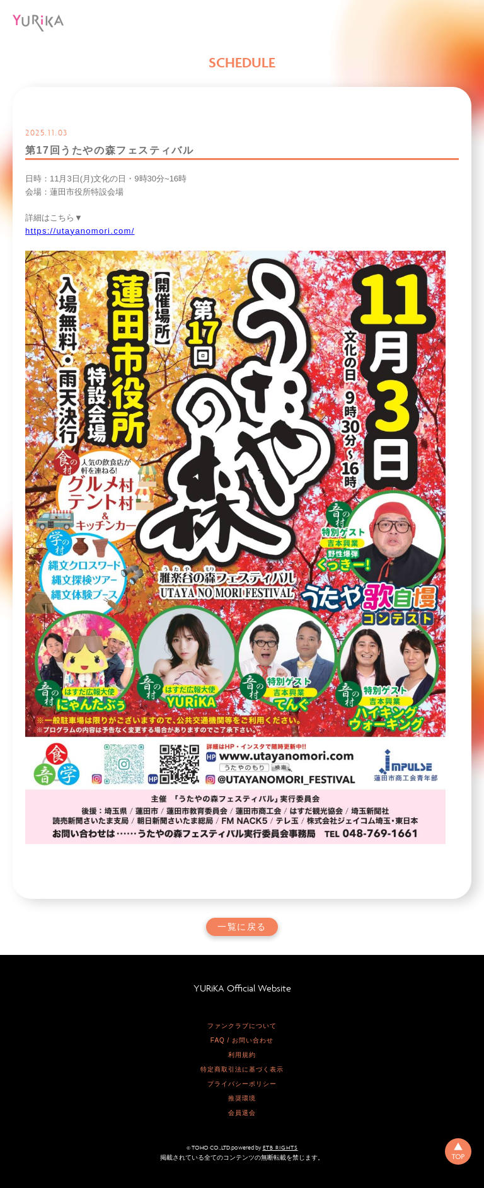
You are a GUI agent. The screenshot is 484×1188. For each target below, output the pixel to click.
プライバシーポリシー (242, 1083)
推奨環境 (242, 1098)
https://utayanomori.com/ (80, 231)
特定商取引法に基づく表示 (242, 1069)
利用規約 (242, 1054)
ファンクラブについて (242, 1025)
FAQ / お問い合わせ (242, 1040)
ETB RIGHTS (280, 1147)
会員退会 (242, 1112)
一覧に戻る (242, 927)
